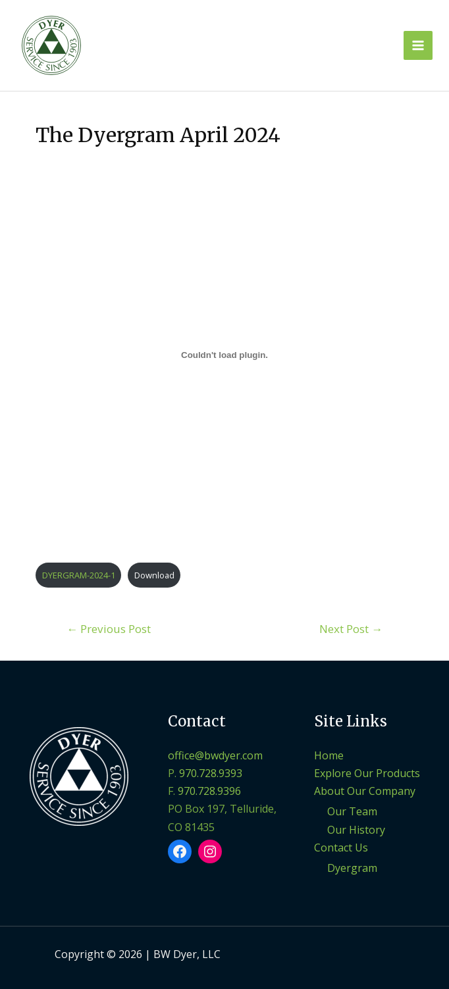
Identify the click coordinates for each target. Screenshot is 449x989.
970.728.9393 (210, 773)
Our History (356, 830)
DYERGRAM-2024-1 (78, 575)
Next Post (351, 628)
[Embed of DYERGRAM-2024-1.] (224, 354)
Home (329, 755)
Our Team (352, 811)
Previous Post (108, 628)
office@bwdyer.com (215, 755)
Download (154, 575)
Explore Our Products (367, 773)
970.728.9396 (209, 791)
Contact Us (341, 847)
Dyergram (352, 868)
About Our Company (364, 791)
